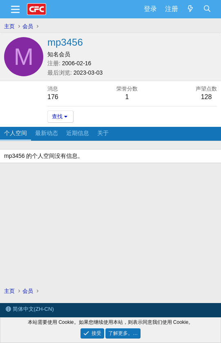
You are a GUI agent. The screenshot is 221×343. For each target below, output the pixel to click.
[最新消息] (190, 9)
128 (206, 96)
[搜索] (207, 9)
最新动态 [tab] (46, 133)
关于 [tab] (103, 133)
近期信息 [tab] (77, 133)
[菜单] (15, 9)
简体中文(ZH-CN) (30, 309)
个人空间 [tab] (15, 133)
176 (52, 96)
